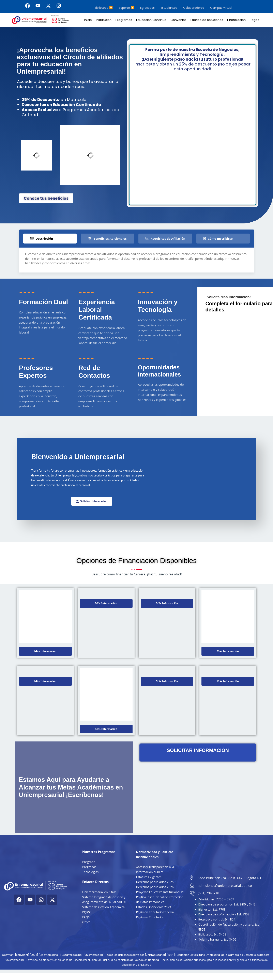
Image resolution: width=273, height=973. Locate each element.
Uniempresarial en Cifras (99, 893)
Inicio (88, 20)
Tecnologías (90, 873)
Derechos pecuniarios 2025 (155, 883)
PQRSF (87, 913)
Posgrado (89, 863)
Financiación (236, 20)
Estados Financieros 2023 (154, 913)
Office (86, 923)
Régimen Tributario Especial (155, 918)
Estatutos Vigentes (149, 878)
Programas (124, 20)
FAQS (86, 918)
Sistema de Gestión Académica (104, 908)
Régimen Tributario (149, 923)
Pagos (254, 20)
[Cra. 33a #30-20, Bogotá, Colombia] (227, 856)
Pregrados (89, 868)
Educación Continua (151, 20)
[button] (45, 652)
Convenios (178, 20)
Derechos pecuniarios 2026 (155, 888)
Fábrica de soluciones (207, 20)
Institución (103, 20)
